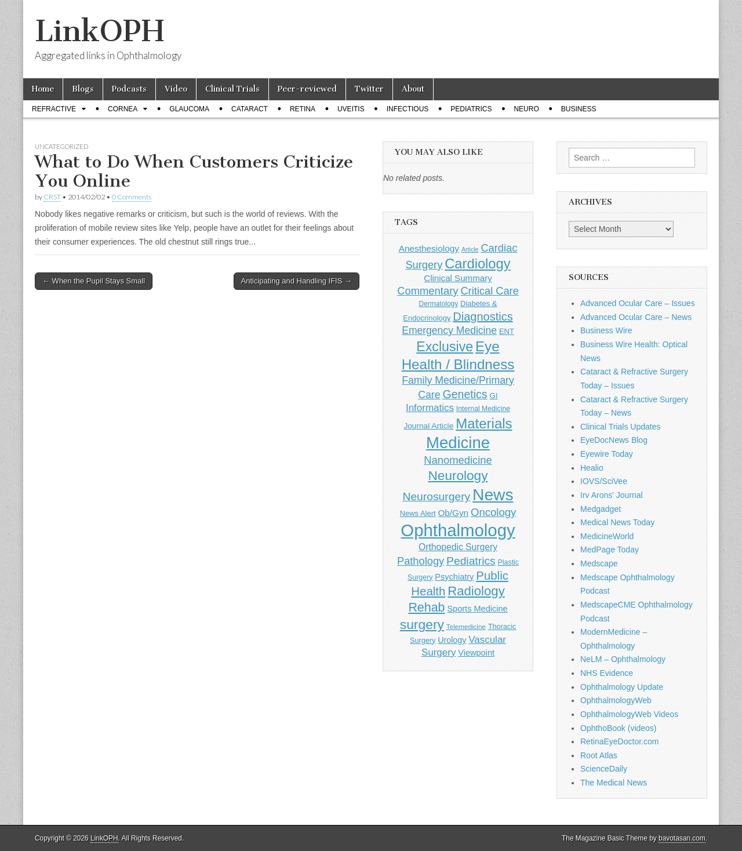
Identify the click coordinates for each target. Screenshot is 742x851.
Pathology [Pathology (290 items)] (420, 561)
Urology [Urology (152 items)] (452, 640)
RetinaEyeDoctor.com (619, 741)
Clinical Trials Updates (620, 426)
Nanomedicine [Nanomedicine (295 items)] (458, 460)
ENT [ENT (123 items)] (506, 331)
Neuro (526, 109)
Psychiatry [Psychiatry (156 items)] (454, 576)
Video (176, 89)
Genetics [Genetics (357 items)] (464, 394)
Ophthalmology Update (621, 687)
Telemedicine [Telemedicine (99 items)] (466, 626)
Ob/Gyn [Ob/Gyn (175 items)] (453, 513)
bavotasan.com (682, 838)
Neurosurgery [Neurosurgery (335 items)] (436, 496)
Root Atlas (598, 755)
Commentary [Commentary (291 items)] (427, 291)
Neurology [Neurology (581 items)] (458, 475)
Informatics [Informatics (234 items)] (430, 407)
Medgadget (600, 509)
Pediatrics (471, 109)
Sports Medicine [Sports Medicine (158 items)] (477, 608)
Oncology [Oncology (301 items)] (493, 512)
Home (43, 89)
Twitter (369, 89)
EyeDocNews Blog (614, 440)
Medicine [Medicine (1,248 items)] (458, 443)
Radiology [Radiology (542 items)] (476, 591)
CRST (52, 196)
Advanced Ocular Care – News (636, 317)
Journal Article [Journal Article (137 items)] (428, 425)
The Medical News (613, 782)
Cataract (249, 109)
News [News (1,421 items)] (492, 494)
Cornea (122, 109)
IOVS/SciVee (603, 481)
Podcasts (129, 89)
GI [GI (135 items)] (493, 395)
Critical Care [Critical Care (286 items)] (489, 291)
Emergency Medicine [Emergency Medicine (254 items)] (449, 330)
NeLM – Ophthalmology (622, 659)
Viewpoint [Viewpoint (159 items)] (476, 652)
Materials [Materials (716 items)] (484, 423)
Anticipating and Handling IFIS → (296, 281)
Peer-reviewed (307, 89)
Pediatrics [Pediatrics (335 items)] (471, 561)
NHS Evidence (606, 673)
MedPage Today (609, 549)
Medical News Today (617, 522)
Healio (591, 467)
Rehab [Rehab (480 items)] (426, 607)
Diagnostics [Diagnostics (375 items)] (482, 316)
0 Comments (131, 196)
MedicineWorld (607, 536)
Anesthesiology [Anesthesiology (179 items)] (429, 248)
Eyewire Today (606, 454)
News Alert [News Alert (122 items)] (418, 513)
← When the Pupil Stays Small (93, 281)
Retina (302, 109)
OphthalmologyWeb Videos (629, 714)
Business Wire (606, 330)
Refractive (54, 109)
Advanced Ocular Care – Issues (637, 303)
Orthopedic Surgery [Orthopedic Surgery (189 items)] (458, 547)
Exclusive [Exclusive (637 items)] (444, 346)
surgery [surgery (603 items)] (422, 624)
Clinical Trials (232, 89)
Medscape (599, 563)
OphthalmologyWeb (616, 700)
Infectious (408, 109)
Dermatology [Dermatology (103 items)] (439, 304)
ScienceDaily (603, 768)
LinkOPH (99, 31)
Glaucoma (189, 109)
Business (578, 109)
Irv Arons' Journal (611, 495)
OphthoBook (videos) (618, 728)
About (413, 89)
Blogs (83, 89)
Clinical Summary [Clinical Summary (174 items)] (458, 278)
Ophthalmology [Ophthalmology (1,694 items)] (458, 530)
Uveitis (351, 109)
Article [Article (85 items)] (470, 249)
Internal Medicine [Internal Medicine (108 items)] (483, 409)
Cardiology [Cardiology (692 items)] (477, 263)
